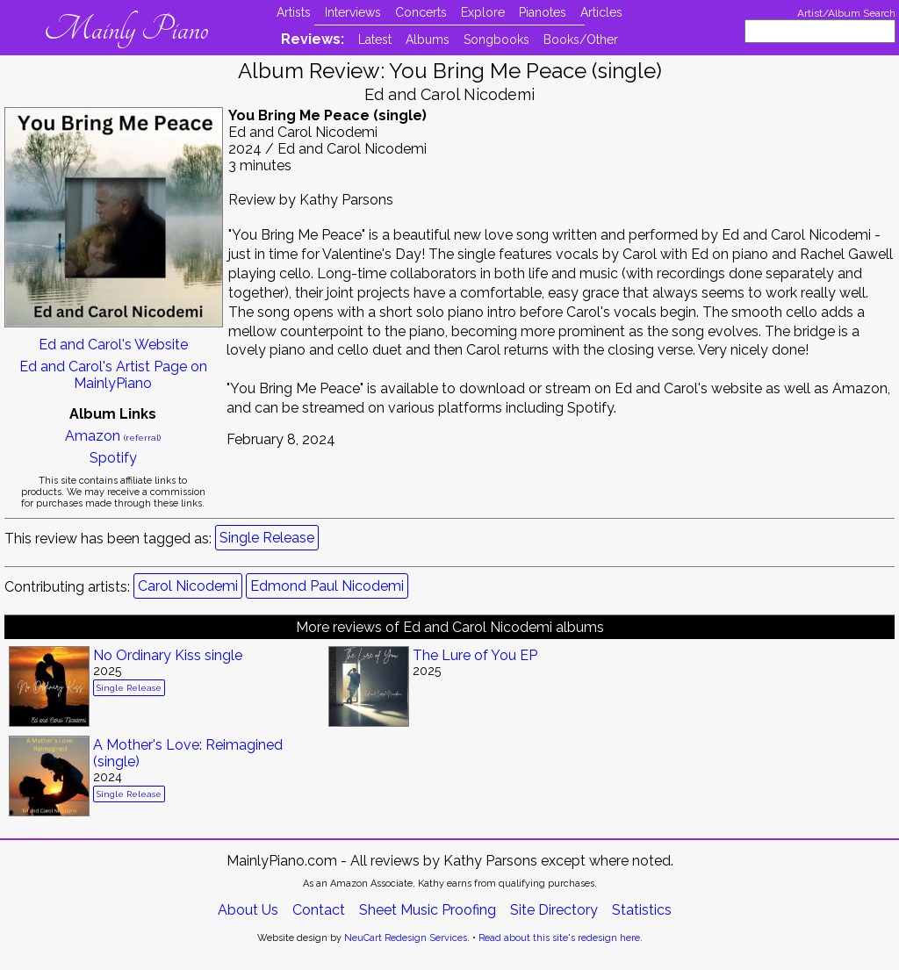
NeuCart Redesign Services (405, 938)
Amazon (113, 436)
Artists (294, 12)
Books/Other (580, 39)
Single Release (266, 537)
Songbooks (496, 39)
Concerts (421, 12)
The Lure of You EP (475, 655)
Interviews (353, 12)
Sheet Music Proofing (427, 910)
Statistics (642, 910)
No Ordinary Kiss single (167, 655)
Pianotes (542, 12)
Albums (428, 39)
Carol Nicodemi (188, 586)
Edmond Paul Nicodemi (327, 586)
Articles (601, 12)
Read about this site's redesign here (559, 938)
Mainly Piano (126, 29)
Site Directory (554, 910)
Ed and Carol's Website (113, 344)
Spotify (113, 457)
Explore (483, 12)
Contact (318, 910)
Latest (375, 39)
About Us (248, 910)
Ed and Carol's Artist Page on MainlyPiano (113, 375)
